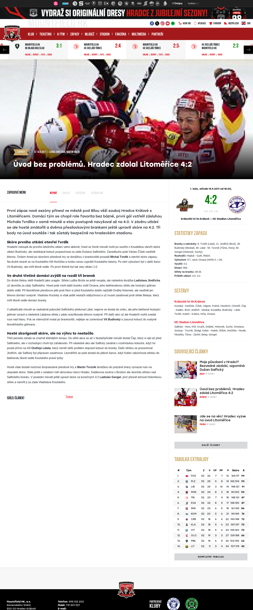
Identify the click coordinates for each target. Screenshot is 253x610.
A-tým (61, 35)
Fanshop (215, 23)
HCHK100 (184, 23)
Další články (211, 445)
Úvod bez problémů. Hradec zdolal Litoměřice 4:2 (222, 391)
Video (49, 55)
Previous (4, 50)
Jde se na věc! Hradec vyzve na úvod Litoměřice (223, 418)
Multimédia (139, 35)
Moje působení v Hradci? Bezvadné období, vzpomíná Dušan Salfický (222, 366)
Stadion (105, 35)
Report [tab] (53, 193)
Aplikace (199, 23)
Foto (43, 55)
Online (27, 55)
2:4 (118, 46)
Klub (31, 35)
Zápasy (74, 35)
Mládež (89, 35)
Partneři (157, 35)
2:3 (176, 46)
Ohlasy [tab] (66, 193)
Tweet (69, 396)
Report (36, 55)
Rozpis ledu (231, 23)
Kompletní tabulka (211, 557)
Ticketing (46, 35)
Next (248, 50)
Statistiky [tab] (80, 193)
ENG (246, 23)
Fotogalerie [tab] (97, 193)
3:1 (59, 46)
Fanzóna (120, 35)
